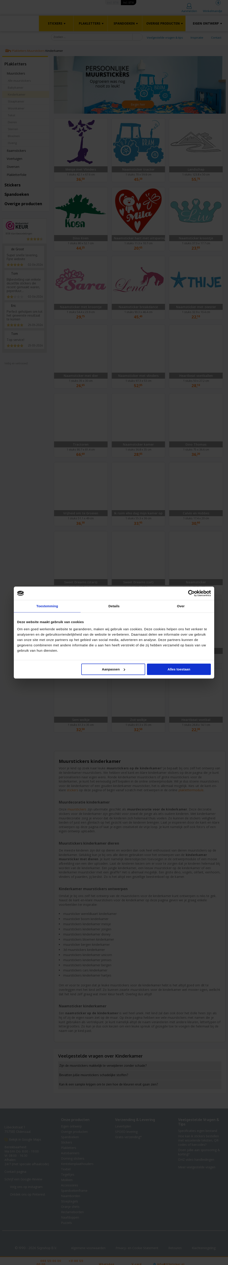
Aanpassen (113, 669)
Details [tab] (114, 606)
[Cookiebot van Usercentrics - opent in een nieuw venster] (191, 593)
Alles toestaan (179, 669)
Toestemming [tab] (47, 606)
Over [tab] (181, 606)
